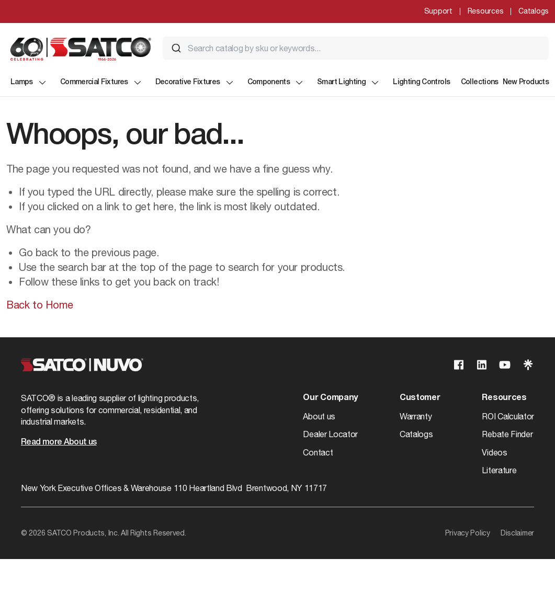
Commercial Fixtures (101, 82)
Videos (494, 452)
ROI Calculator (508, 416)
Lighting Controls (421, 82)
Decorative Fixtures (195, 82)
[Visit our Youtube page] (505, 364)
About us (319, 416)
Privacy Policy (467, 533)
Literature (499, 470)
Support (438, 11)
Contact (318, 452)
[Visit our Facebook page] (458, 364)
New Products (526, 82)
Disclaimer (517, 533)
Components (276, 82)
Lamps (29, 82)
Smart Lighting (348, 82)
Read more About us (58, 442)
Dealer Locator (330, 434)
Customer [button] (420, 398)
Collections (480, 82)
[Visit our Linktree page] (528, 364)
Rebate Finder (507, 434)
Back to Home (39, 305)
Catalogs (533, 11)
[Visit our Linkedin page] (481, 364)
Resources (485, 11)
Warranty (416, 416)
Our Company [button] (330, 398)
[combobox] (356, 48)
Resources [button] (504, 398)
